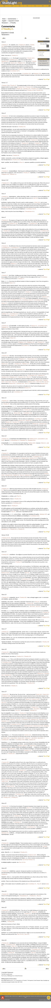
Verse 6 (3, 243)
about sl (41, 993)
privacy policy (13, 993)
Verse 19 (3, 691)
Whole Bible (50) (43, 61)
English (4, 21)
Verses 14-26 (5, 535)
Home (4, 19)
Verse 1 (3, 42)
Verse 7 (3, 272)
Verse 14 (3, 486)
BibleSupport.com (11, 975)
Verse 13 (3, 450)
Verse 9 (3, 323)
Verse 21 (3, 803)
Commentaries (12, 19)
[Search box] (42, 46)
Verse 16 (3, 594)
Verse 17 (3, 629)
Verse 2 (3, 113)
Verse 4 (3, 193)
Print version (41, 52)
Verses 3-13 (4, 180)
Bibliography (41, 55)
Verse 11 (3, 398)
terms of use (5, 993)
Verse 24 (3, 891)
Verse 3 (3, 168)
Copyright (41, 54)
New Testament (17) (43, 63)
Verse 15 (3, 551)
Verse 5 (3, 217)
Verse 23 (3, 868)
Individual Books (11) (44, 65)
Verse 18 (3, 649)
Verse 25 (3, 907)
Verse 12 (3, 436)
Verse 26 (3, 940)
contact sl (34, 993)
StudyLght (9, 3)
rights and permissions (25, 993)
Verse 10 (3, 353)
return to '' (44, 79)
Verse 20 (3, 759)
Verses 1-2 (4, 82)
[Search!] (47, 46)
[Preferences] (49, 6)
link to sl (47, 993)
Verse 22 (3, 840)
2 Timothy (13, 22)
